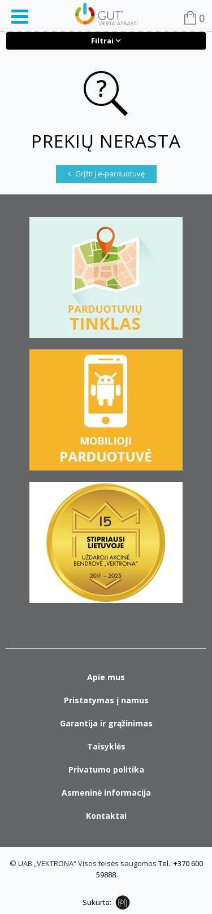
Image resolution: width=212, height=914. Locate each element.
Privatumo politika (106, 769)
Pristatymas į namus (106, 700)
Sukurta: (97, 902)
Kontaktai (106, 815)
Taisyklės (106, 746)
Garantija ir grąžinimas (106, 723)
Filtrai (102, 41)
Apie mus (106, 677)
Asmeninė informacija (106, 792)
